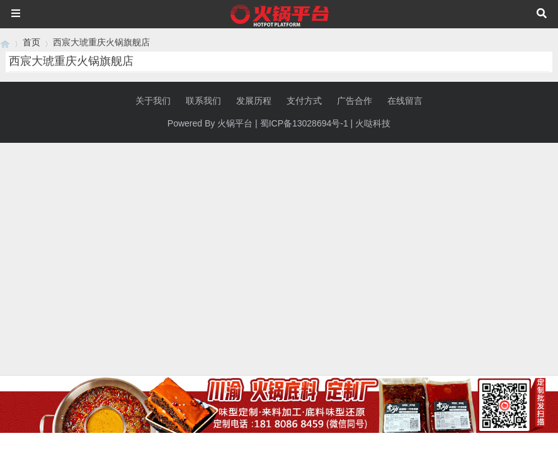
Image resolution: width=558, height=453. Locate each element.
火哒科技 (372, 123)
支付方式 (304, 101)
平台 (244, 123)
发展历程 (253, 101)
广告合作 (354, 101)
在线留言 (405, 101)
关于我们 (153, 101)
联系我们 (203, 101)
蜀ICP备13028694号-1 (304, 123)
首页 (31, 42)
